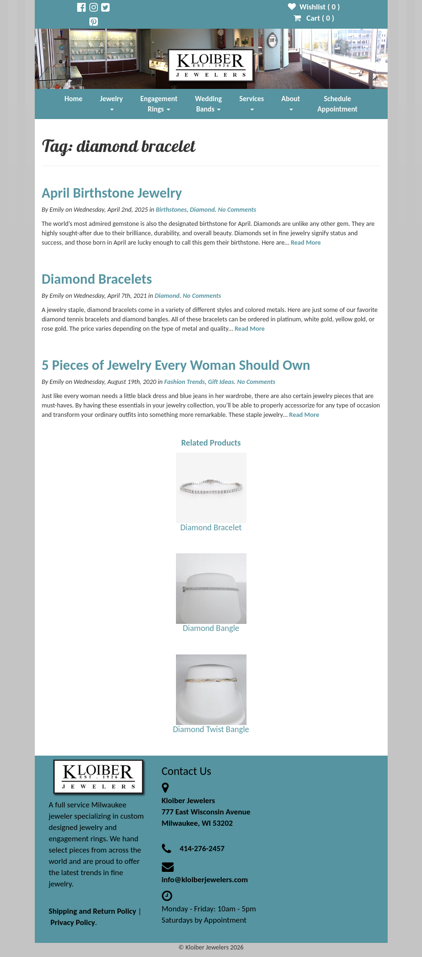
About (290, 102)
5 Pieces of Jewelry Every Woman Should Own (176, 365)
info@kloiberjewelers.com (205, 880)
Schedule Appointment (338, 103)
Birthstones (171, 210)
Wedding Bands (208, 103)
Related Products (211, 443)
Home (73, 98)
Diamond (202, 210)
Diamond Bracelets (97, 278)
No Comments (237, 210)
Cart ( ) (314, 18)
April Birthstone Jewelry (112, 192)
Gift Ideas (221, 382)
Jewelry (111, 102)
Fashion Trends (184, 382)
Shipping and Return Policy (92, 911)
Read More (306, 243)
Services (251, 102)
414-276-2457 (202, 848)
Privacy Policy (72, 922)
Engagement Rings (158, 103)
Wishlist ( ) (314, 7)
